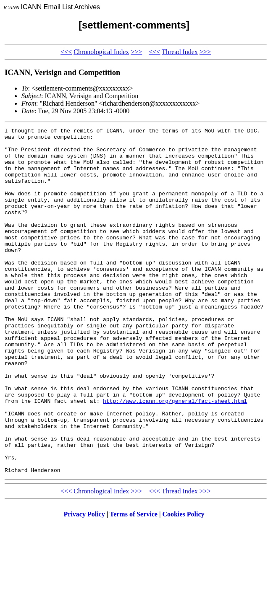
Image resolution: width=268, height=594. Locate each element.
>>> (136, 51)
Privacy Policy (84, 583)
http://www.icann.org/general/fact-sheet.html (175, 456)
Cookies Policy (184, 583)
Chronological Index (101, 51)
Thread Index (180, 51)
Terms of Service (134, 583)
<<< (66, 51)
